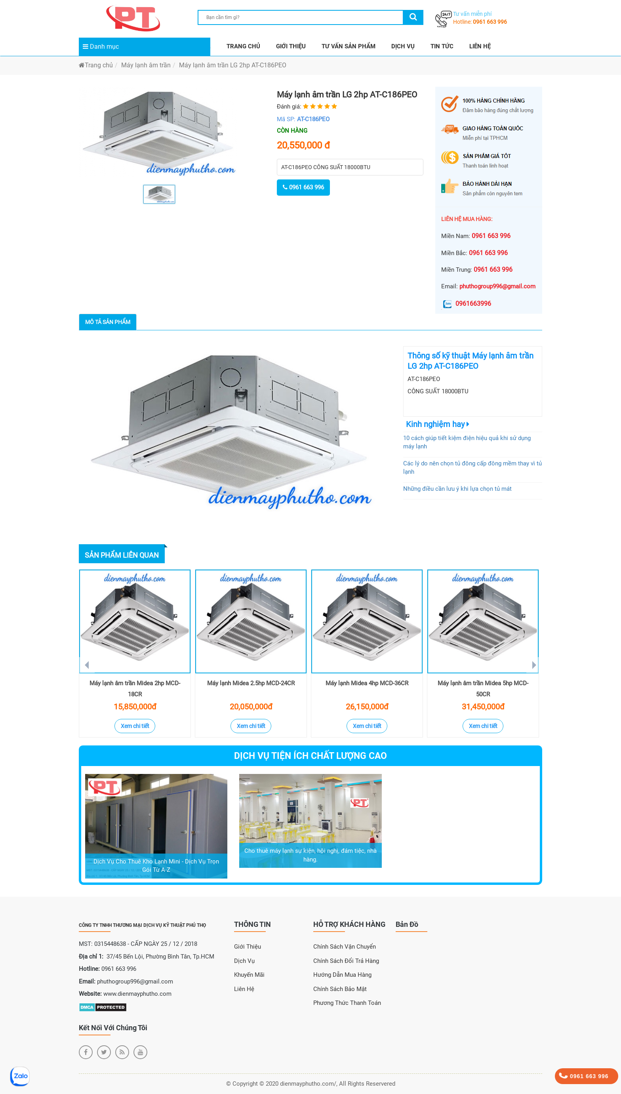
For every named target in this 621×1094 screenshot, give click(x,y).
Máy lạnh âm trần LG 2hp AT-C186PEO (232, 65)
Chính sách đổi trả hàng (346, 960)
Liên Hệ (244, 989)
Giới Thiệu (247, 946)
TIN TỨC (442, 46)
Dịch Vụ (244, 960)
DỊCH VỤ (403, 46)
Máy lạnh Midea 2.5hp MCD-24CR (251, 683)
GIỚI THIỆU (291, 46)
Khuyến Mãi (249, 974)
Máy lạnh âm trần (146, 65)
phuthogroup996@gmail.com (497, 286)
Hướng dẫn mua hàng (342, 974)
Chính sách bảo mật (340, 989)
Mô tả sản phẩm (107, 322)
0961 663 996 (490, 22)
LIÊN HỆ (480, 46)
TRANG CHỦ (243, 46)
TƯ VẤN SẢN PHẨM (348, 46)
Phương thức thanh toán (347, 1002)
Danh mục (101, 46)
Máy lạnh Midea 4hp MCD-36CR (367, 683)
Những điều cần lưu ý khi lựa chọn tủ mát (457, 488)
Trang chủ (96, 65)
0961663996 (466, 303)
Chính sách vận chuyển (344, 946)
